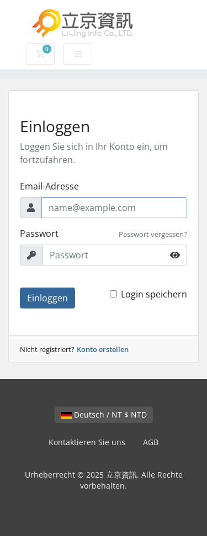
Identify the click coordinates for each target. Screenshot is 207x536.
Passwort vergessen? (153, 234)
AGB (150, 442)
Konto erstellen (103, 349)
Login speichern (154, 294)
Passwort (39, 234)
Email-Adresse (49, 186)
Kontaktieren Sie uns (87, 442)
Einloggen (47, 298)
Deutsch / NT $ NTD (104, 414)
